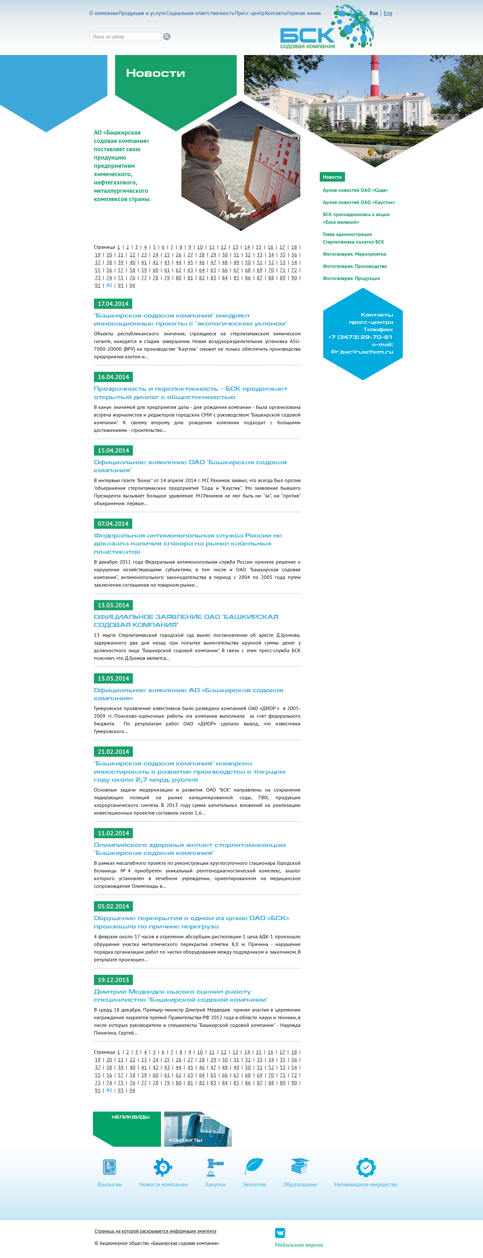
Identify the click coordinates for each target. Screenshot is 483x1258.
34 (271, 254)
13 (235, 247)
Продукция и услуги (142, 13)
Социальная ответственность (200, 13)
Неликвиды (131, 1117)
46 (202, 262)
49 (236, 262)
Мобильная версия (299, 1244)
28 (202, 254)
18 (294, 247)
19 (98, 254)
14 (247, 247)
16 (270, 247)
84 (225, 277)
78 (155, 277)
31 (236, 254)
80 (178, 277)
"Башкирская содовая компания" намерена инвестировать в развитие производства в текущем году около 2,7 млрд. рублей (189, 772)
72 (294, 270)
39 (121, 262)
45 (190, 262)
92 (109, 285)
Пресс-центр (249, 13)
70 (271, 270)
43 (167, 262)
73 (98, 277)
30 (225, 254)
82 (202, 277)
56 (109, 270)
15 (259, 247)
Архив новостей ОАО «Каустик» (359, 202)
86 (248, 277)
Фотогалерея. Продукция (351, 278)
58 (132, 270)
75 (121, 277)
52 (271, 262)
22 (132, 254)
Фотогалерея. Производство (355, 266)
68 (248, 270)
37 (98, 262)
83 (213, 277)
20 (109, 254)
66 (225, 270)
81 (190, 277)
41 (144, 262)
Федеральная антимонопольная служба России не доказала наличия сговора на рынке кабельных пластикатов (188, 544)
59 (144, 270)
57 (121, 270)
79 (167, 277)
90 (294, 277)
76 (132, 277)
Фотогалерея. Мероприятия (354, 254)
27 (190, 254)
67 (236, 270)
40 (132, 262)
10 (200, 247)
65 (213, 270)
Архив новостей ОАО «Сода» (355, 190)
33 (260, 254)
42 (155, 262)
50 (248, 262)
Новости (332, 177)
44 (178, 262)
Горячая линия (304, 13)
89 (283, 277)
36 (294, 254)
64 (202, 270)
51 (260, 262)
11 (212, 247)
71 (283, 270)
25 (167, 254)
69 (260, 270)
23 (144, 254)
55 (98, 270)
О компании (103, 13)
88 (271, 277)
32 (248, 254)
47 (213, 262)
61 (167, 270)
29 (213, 254)
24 (155, 254)
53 (283, 262)
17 (282, 247)
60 (155, 270)
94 (132, 285)
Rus (374, 13)
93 (121, 285)
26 (178, 254)
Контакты (276, 13)
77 (144, 277)
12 (223, 247)
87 (260, 277)
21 (121, 254)
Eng (388, 13)
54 (294, 262)
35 (283, 254)
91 (98, 285)
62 (178, 270)
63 (190, 270)
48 (225, 262)
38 (109, 262)
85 (236, 277)
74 (109, 277)
